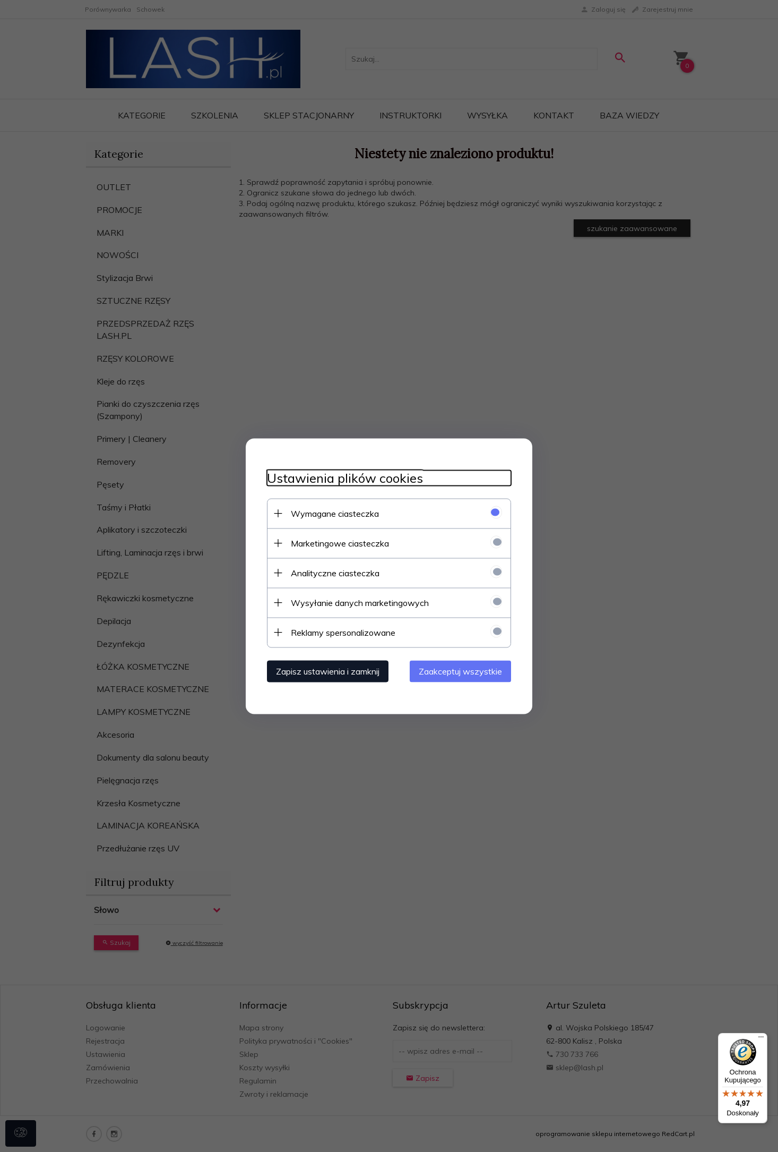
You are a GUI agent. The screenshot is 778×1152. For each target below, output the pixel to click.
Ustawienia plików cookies (345, 477)
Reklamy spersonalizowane (343, 632)
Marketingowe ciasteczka (340, 542)
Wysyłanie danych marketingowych (360, 602)
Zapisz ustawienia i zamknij (327, 670)
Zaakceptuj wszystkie (460, 670)
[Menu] (761, 1039)
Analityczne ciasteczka (335, 572)
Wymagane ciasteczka (335, 513)
